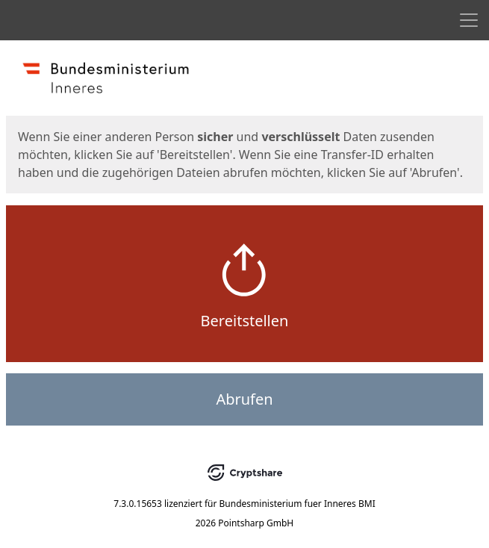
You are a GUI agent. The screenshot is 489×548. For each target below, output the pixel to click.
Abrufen (244, 399)
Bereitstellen (245, 321)
